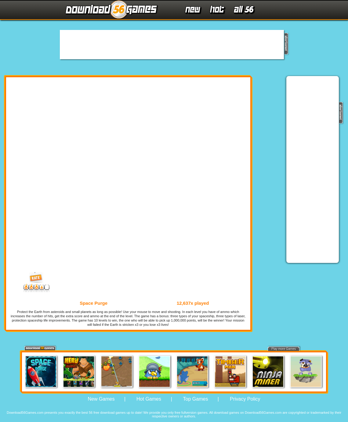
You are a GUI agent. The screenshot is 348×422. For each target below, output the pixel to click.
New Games (101, 399)
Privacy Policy (245, 399)
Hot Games (148, 399)
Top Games (195, 399)
